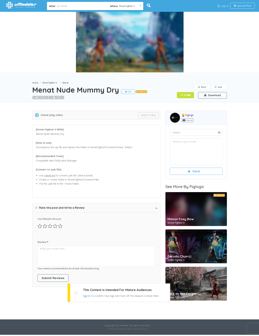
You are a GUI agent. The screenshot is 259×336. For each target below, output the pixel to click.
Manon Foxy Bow (180, 220)
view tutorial (85, 175)
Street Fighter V (49, 82)
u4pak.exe (49, 175)
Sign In (225, 6)
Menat (65, 82)
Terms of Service (117, 330)
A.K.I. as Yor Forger (182, 295)
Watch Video (148, 115)
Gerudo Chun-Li (179, 257)
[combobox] (125, 6)
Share (202, 87)
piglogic (188, 115)
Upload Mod (242, 5)
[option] (129, 42)
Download (210, 95)
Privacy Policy (139, 330)
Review (43, 242)
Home (35, 82)
